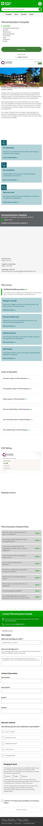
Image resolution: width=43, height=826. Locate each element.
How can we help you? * (10, 649)
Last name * (5, 687)
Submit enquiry (21, 810)
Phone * (4, 708)
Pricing (5, 41)
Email (8, 776)
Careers (26, 819)
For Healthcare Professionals (9, 820)
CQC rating (6, 35)
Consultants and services (11, 28)
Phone (25, 776)
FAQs (4, 37)
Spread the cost (9, 737)
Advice (31, 14)
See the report (6, 468)
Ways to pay (7, 32)
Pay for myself (8, 731)
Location (5, 30)
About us (3, 819)
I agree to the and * (21, 802)
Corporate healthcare (23, 820)
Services (23, 14)
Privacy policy (17, 823)
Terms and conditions (6, 823)
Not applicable (8, 755)
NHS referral (7, 749)
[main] (21, 417)
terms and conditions (22, 801)
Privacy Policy (8, 791)
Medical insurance (9, 743)
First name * (5, 677)
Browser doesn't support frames (21, 125)
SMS (16, 776)
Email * (4, 698)
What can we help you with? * (12, 639)
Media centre (11, 819)
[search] (21, 9)
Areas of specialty (8, 34)
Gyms (16, 14)
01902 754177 (20, 624)
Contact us (6, 39)
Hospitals (9, 14)
